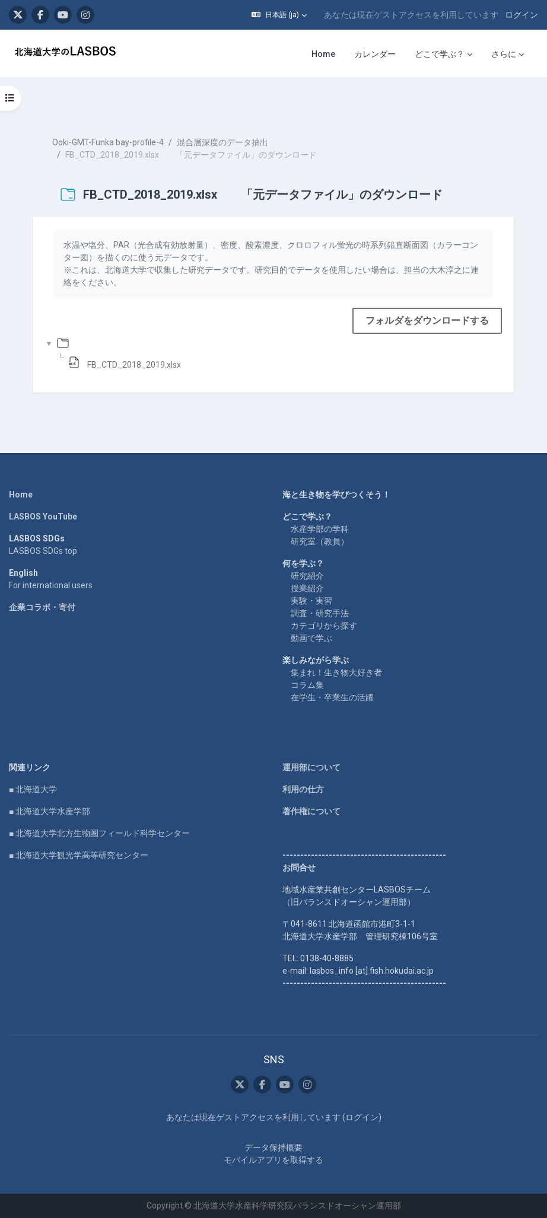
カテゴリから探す (324, 625)
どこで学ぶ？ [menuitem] (440, 54)
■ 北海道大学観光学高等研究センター (78, 855)
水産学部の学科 (320, 529)
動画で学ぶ (311, 638)
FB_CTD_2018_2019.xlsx (134, 364)
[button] (279, 15)
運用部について (311, 767)
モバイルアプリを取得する (273, 1160)
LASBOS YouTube (43, 516)
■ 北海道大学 (33, 789)
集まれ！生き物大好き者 (336, 672)
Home (21, 494)
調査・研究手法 (320, 613)
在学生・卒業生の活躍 (332, 697)
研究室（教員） (320, 541)
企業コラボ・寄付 (42, 607)
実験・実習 (311, 600)
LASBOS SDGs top (43, 551)
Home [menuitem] (323, 54)
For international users (51, 585)
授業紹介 (307, 588)
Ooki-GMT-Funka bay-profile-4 (108, 142)
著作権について (311, 811)
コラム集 (307, 685)
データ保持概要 (273, 1147)
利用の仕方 (303, 789)
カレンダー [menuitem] (375, 54)
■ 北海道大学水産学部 (49, 811)
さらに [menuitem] (503, 54)
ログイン (521, 15)
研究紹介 (307, 576)
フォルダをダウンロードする (427, 320)
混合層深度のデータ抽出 (222, 142)
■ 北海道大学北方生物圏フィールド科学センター (99, 833)
